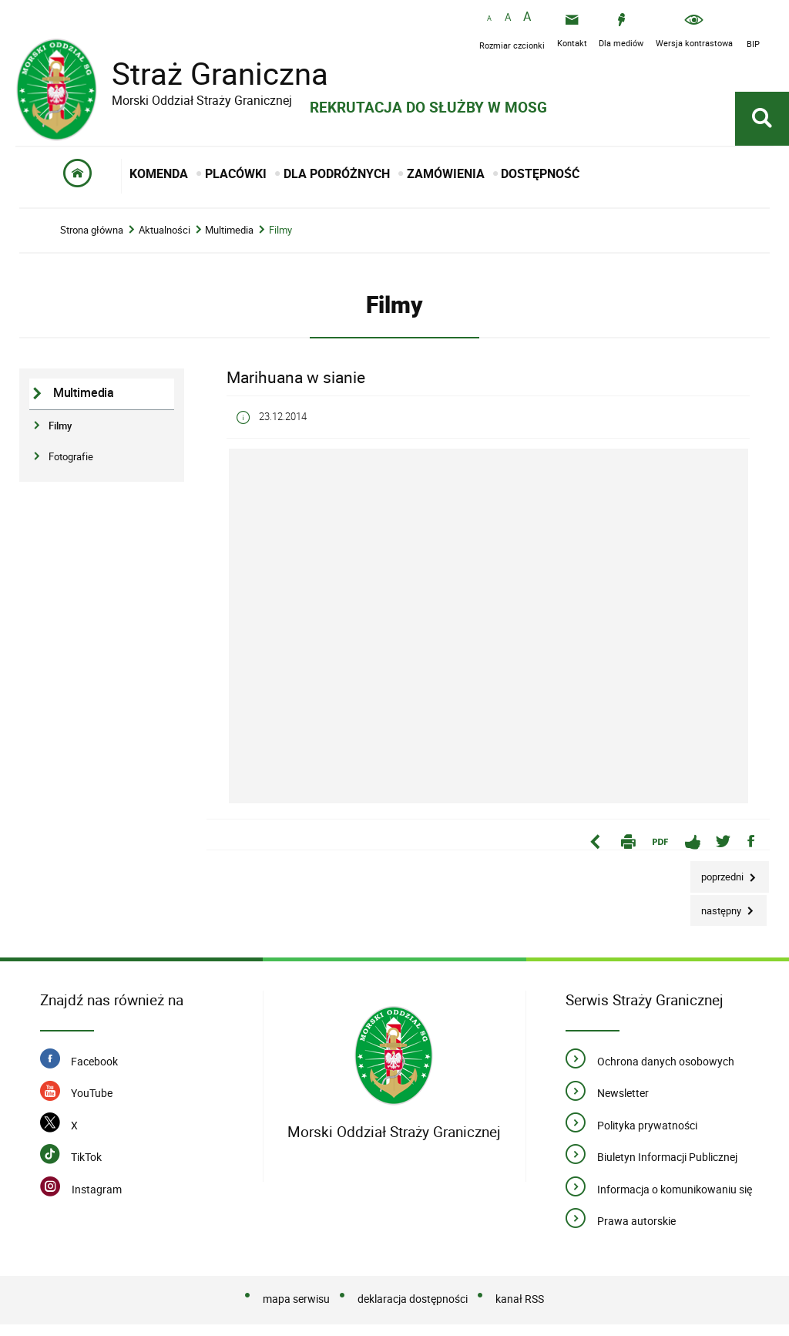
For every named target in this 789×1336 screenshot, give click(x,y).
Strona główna (91, 231)
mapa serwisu (296, 1299)
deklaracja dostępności (413, 1299)
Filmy (280, 231)
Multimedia (229, 231)
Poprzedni (718, 873)
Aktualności (164, 231)
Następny (717, 907)
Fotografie (71, 457)
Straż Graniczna (208, 74)
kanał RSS (519, 1299)
